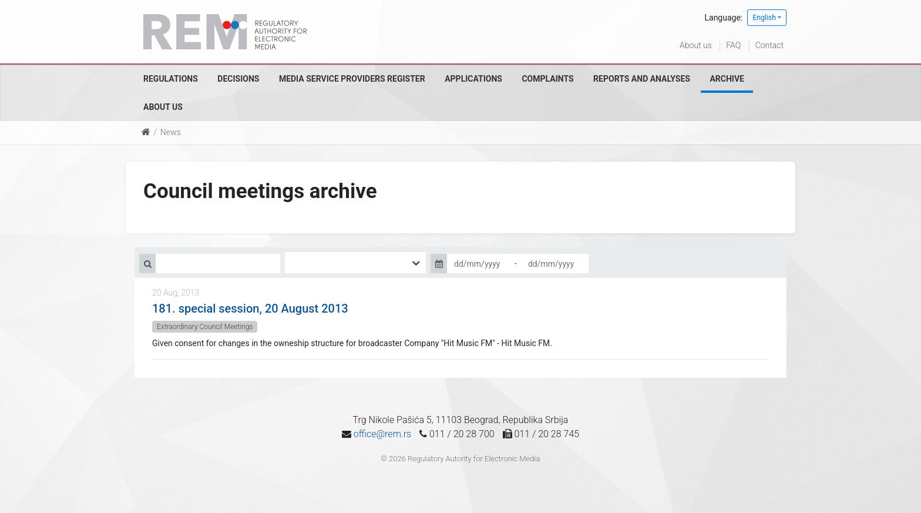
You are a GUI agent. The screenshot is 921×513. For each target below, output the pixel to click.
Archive (727, 78)
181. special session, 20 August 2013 (250, 308)
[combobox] (355, 262)
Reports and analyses (641, 78)
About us (696, 45)
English (764, 18)
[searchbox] (305, 262)
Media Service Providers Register (352, 78)
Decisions (238, 78)
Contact (769, 45)
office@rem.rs (382, 434)
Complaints (547, 78)
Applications (473, 78)
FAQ (733, 45)
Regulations (170, 78)
